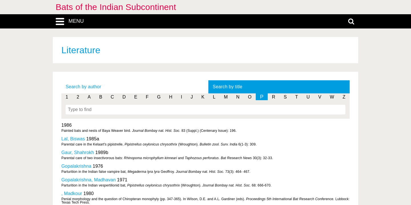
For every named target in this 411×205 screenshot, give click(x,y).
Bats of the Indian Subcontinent (116, 7)
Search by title (227, 86)
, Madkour (71, 193)
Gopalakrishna (76, 166)
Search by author (83, 86)
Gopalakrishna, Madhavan (88, 179)
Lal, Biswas (73, 138)
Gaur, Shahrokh (77, 152)
